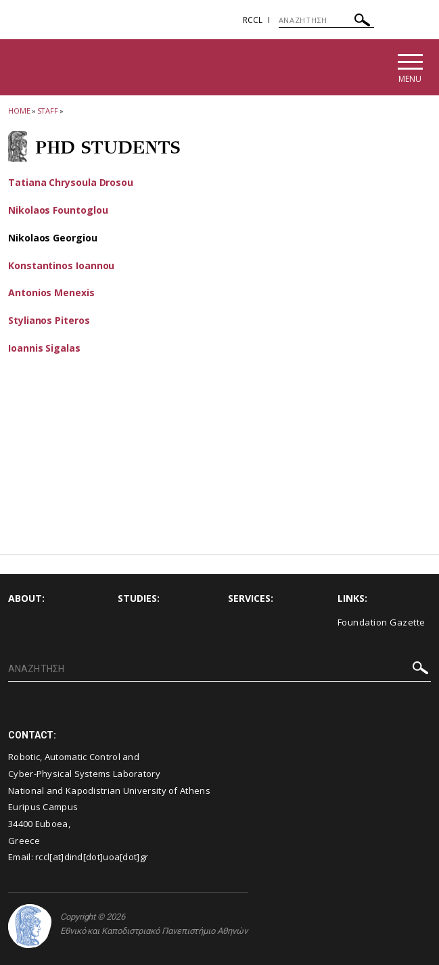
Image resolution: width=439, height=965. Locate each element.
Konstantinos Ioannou (61, 265)
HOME (19, 110)
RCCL (252, 20)
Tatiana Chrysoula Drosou (70, 182)
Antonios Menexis (51, 292)
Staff (48, 110)
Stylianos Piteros (49, 320)
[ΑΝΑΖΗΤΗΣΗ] (326, 20)
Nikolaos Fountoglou (58, 210)
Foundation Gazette (381, 622)
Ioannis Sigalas (44, 348)
